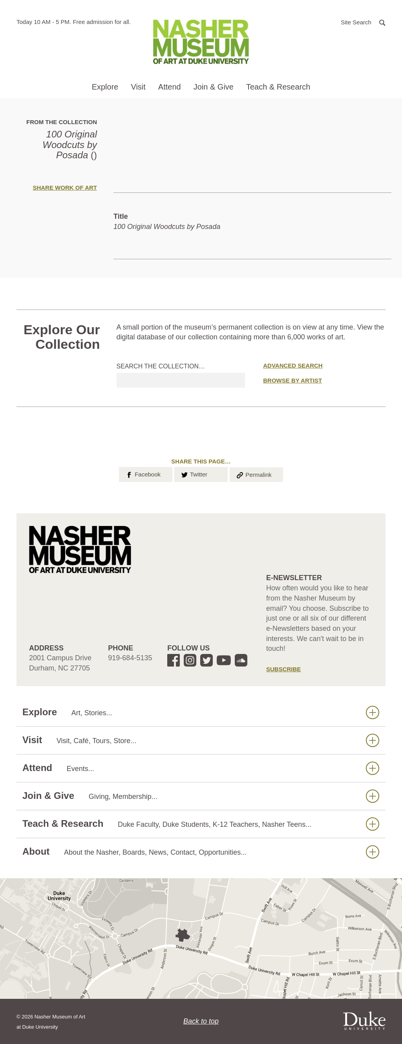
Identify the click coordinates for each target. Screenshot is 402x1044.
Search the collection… (161, 366)
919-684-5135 (130, 658)
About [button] (200, 851)
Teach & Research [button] (278, 86)
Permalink (254, 474)
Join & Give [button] (214, 86)
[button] (363, 22)
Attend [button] (169, 86)
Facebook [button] (143, 474)
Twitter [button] (193, 474)
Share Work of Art (65, 187)
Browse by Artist (292, 380)
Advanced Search (292, 365)
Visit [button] (138, 86)
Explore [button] (105, 86)
